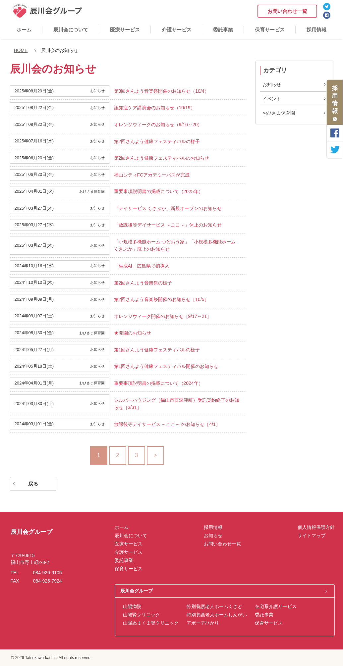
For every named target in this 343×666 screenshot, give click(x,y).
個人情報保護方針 (316, 527)
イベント (271, 98)
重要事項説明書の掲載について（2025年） (158, 191)
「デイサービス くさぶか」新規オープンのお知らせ (168, 208)
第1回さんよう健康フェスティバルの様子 (157, 349)
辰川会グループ (136, 590)
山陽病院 (132, 606)
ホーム (24, 29)
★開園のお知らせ (132, 332)
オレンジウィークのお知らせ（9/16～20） (158, 124)
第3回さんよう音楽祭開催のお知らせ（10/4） (161, 91)
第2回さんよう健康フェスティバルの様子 (157, 141)
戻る (33, 484)
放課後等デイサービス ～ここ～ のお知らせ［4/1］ (167, 424)
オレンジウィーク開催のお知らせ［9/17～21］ (163, 316)
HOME (21, 50)
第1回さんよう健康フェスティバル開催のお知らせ (166, 366)
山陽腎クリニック (141, 614)
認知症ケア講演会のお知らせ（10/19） (154, 107)
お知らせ (271, 84)
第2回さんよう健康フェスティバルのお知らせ (161, 158)
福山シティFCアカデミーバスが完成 (152, 175)
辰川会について (70, 29)
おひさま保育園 (278, 113)
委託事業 (223, 29)
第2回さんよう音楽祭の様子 (143, 282)
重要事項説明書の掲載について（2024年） (158, 383)
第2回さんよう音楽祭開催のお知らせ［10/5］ (161, 299)
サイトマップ (311, 535)
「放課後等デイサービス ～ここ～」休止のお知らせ (168, 225)
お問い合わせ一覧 (287, 11)
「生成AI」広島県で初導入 (141, 266)
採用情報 (316, 29)
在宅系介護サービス (276, 606)
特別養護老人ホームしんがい (217, 614)
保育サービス (270, 29)
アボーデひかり (203, 623)
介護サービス (177, 29)
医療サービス (125, 29)
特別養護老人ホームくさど (214, 606)
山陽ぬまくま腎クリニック (151, 623)
